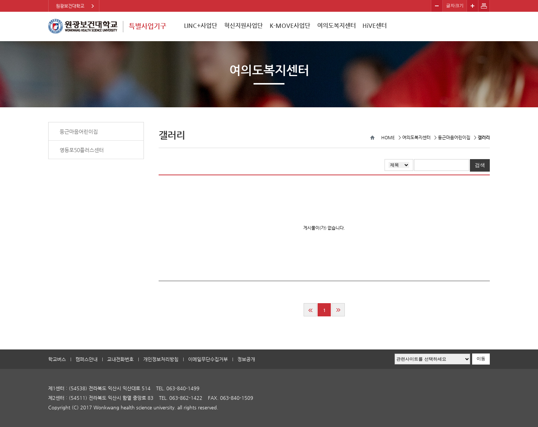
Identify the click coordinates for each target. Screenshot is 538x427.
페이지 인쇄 (484, 6)
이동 (481, 358)
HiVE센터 (374, 25)
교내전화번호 (120, 359)
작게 (437, 6)
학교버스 (57, 359)
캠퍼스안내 (86, 359)
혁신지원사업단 (243, 25)
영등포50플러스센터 (82, 150)
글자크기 (455, 5)
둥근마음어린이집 (79, 131)
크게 (472, 6)
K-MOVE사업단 (290, 25)
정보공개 (246, 359)
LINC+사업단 (200, 25)
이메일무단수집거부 (208, 359)
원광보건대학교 (70, 5)
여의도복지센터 (336, 25)
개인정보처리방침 (160, 359)
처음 (310, 309)
